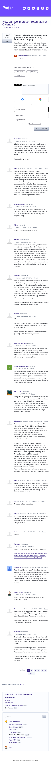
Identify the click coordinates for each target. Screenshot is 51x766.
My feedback (9, 703)
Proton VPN (13, 740)
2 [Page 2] (31, 670)
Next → (31, 674)
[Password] (31, 115)
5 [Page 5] (42, 670)
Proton (11, 747)
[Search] (44, 716)
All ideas (7, 700)
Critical (21, 75)
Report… (21, 58)
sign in (22, 684)
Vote (7, 41)
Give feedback (14, 722)
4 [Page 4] (38, 670)
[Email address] (31, 109)
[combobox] (24, 716)
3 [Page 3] (35, 670)
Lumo (11, 730)
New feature (27, 695)
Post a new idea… (11, 697)
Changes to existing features (14, 705)
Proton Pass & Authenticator (18, 737)
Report (33, 141)
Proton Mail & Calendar (13, 695)
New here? (31, 124)
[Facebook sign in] (22, 99)
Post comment (41, 129)
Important (33, 72)
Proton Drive (13, 732)
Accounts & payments (16, 724)
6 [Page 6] (45, 670)
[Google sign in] (40, 99)
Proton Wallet (13, 742)
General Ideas (13, 727)
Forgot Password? (20, 120)
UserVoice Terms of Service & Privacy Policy (25, 760)
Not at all (20, 72)
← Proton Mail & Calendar (10, 27)
